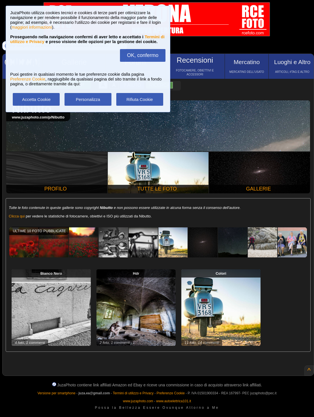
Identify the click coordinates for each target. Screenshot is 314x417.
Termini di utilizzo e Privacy (133, 393)
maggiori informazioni (32, 27)
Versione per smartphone (56, 393)
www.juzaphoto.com (138, 401)
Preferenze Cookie (27, 79)
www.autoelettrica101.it (173, 401)
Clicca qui (17, 216)
